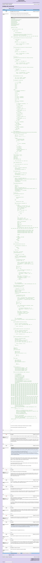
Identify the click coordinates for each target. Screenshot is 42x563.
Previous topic (35, 9)
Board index (4, 4)
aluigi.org (7, 4)
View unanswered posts (5, 3)
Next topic (38, 9)
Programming (10, 4)
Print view (4, 9)
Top (3, 468)
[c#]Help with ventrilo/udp (8, 6)
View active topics (10, 3)
